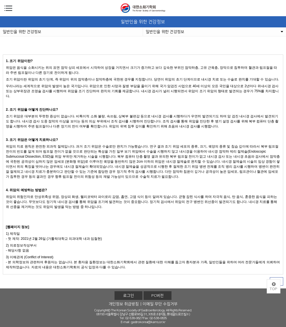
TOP (273, 286)
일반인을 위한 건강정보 (22, 32)
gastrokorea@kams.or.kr (148, 322)
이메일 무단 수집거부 (160, 304)
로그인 (128, 295)
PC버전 (157, 295)
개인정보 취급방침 (124, 304)
